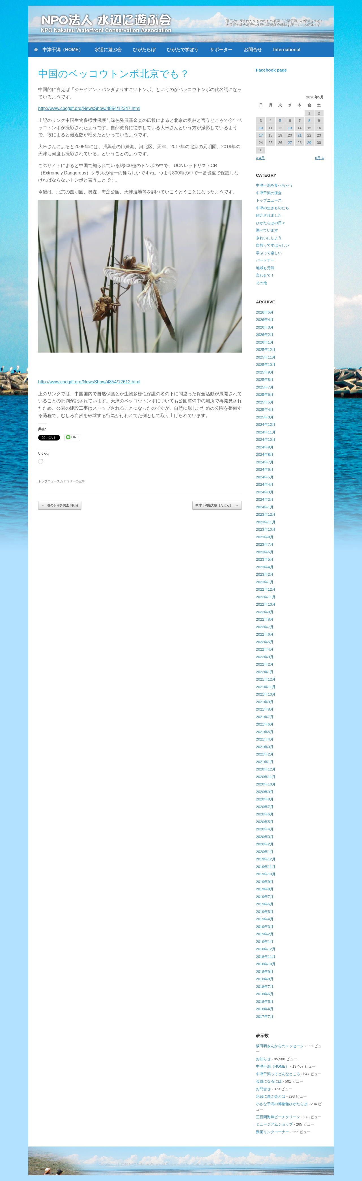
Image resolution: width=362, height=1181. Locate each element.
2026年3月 (264, 327)
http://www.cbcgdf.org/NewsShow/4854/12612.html (89, 381)
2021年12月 (265, 679)
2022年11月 (265, 597)
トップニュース (49, 481)
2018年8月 (264, 979)
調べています (267, 230)
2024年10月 (265, 439)
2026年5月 (264, 312)
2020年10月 (265, 784)
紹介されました (269, 215)
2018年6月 (264, 994)
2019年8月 (264, 889)
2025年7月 (264, 387)
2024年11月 (265, 432)
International (286, 49)
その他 (261, 283)
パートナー (265, 260)
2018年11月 (265, 957)
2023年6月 (264, 552)
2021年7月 (264, 717)
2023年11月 (265, 522)
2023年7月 (264, 544)
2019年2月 (264, 934)
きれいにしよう (269, 238)
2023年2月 (264, 574)
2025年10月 (265, 364)
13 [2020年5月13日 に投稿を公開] (290, 128)
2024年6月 (264, 469)
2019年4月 (264, 919)
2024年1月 (264, 507)
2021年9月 (264, 702)
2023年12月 (265, 514)
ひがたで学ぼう (183, 49)
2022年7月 (264, 627)
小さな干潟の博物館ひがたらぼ (281, 1104)
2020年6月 (264, 814)
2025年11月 (265, 357)
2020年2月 (264, 844)
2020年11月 (265, 777)
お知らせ (263, 1059)
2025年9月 (264, 372)
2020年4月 (264, 829)
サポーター (221, 49)
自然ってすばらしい (272, 245)
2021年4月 (264, 739)
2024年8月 (264, 454)
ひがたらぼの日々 (270, 223)
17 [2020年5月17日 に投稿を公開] (261, 135)
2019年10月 (265, 874)
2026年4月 (264, 320)
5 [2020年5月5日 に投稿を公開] (280, 120)
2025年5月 (264, 402)
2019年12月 (265, 859)
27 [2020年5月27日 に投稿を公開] (290, 143)
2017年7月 (264, 1016)
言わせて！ (265, 275)
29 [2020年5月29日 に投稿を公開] (309, 143)
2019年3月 (264, 927)
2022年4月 (264, 649)
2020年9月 (264, 792)
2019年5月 (264, 912)
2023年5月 (264, 559)
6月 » (319, 158)
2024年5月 (264, 477)
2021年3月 (264, 747)
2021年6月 (264, 724)
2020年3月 (264, 837)
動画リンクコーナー (272, 1132)
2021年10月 (265, 694)
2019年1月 (264, 942)
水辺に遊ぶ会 (108, 49)
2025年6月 (264, 394)
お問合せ (253, 49)
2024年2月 (264, 499)
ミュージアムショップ (274, 1124)
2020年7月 (264, 807)
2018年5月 (264, 1001)
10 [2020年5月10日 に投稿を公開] (261, 128)
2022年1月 (264, 672)
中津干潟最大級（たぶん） (217, 505)
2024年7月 (264, 462)
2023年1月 (264, 582)
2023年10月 (265, 529)
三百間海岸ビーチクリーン (278, 1117)
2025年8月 (264, 379)
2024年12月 (265, 424)
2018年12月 (265, 949)
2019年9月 (264, 882)
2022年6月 (264, 634)
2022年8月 (264, 619)
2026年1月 (264, 342)
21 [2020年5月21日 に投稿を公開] (299, 135)
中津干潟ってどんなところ (278, 1074)
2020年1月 (264, 852)
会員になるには (269, 1081)
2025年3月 (264, 417)
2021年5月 (264, 732)
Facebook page (271, 70)
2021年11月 (265, 687)
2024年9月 (264, 447)
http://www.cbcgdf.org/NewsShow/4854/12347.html (89, 108)
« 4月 (260, 158)
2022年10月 (265, 604)
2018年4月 (264, 1009)
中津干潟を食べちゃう (274, 185)
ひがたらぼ (144, 49)
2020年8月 (264, 799)
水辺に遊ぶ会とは (270, 1096)
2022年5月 (264, 642)
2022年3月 (264, 657)
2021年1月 (264, 762)
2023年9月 (264, 537)
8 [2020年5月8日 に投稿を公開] (309, 120)
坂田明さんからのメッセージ (280, 1046)
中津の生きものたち (272, 208)
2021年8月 (264, 709)
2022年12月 (265, 589)
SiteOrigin (256, 1164)
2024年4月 (264, 484)
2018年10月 (265, 964)
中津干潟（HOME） (58, 49)
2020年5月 (264, 822)
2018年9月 (264, 972)
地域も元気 (265, 268)
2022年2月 (264, 664)
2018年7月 (264, 986)
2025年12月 (265, 349)
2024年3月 (264, 492)
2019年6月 (264, 904)
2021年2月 (264, 754)
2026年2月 (264, 335)
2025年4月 (264, 409)
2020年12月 (265, 769)
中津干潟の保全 (269, 193)
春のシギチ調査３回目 (59, 505)
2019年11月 (265, 867)
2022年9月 (264, 612)
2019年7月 (264, 897)
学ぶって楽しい (269, 253)
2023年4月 (264, 567)
